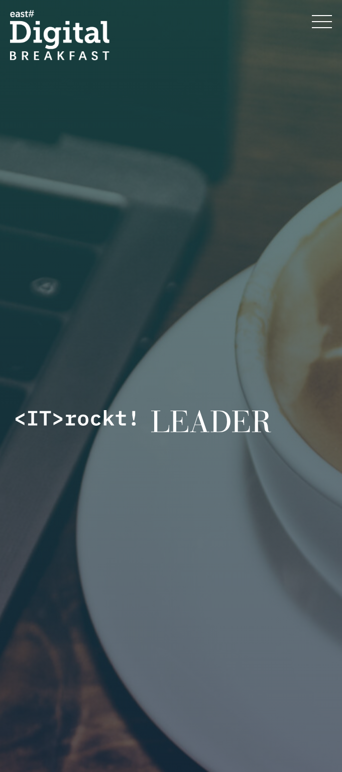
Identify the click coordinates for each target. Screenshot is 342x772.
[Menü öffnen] (322, 21)
